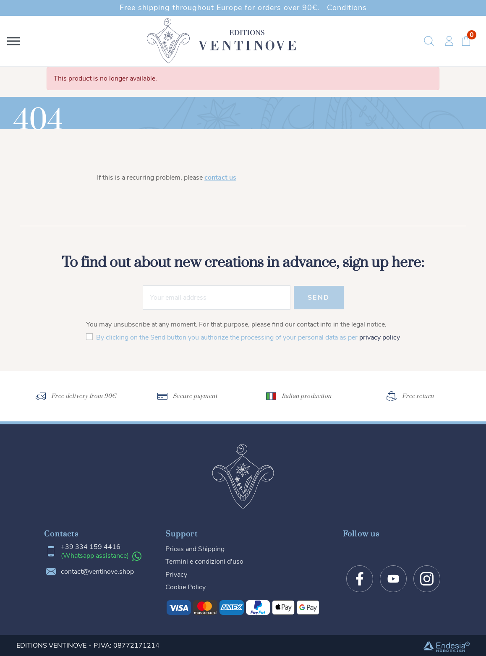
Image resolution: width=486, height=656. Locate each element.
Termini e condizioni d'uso (204, 561)
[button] (15, 41)
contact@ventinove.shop (97, 571)
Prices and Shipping (195, 549)
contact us (220, 177)
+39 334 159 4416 (90, 547)
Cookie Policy (185, 587)
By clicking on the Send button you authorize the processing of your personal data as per (248, 337)
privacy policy (379, 337)
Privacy (176, 574)
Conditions (347, 8)
